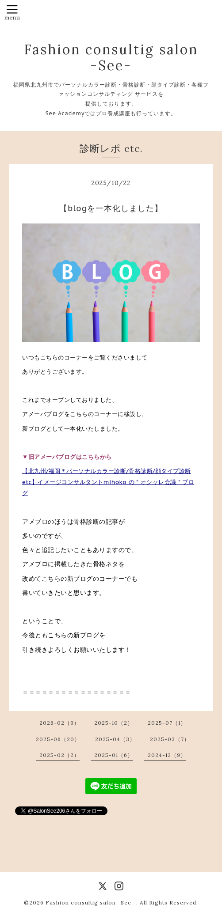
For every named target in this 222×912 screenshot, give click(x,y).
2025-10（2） (113, 722)
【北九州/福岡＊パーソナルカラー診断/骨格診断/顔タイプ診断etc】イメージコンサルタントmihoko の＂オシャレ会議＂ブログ (108, 482)
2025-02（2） (59, 755)
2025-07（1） (167, 722)
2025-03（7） (170, 739)
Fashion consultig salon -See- (111, 57)
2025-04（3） (115, 739)
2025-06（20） (58, 739)
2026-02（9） (59, 722)
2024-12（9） (167, 755)
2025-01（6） (113, 755)
